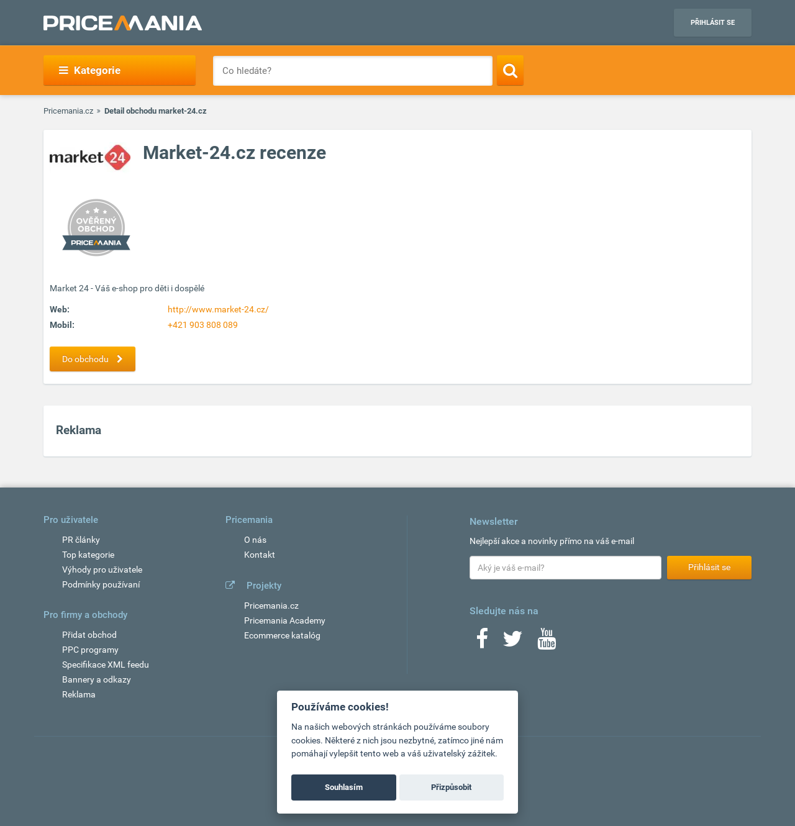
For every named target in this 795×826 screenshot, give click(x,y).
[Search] (510, 70)
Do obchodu (95, 359)
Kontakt (259, 555)
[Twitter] (512, 642)
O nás (255, 540)
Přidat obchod (89, 635)
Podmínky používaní (101, 584)
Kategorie (89, 70)
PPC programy (90, 650)
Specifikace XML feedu (105, 664)
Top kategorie (88, 555)
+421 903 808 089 (203, 325)
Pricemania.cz (68, 111)
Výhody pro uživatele (102, 569)
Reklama (79, 694)
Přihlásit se (713, 23)
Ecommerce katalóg (282, 635)
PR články (81, 540)
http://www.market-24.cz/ (218, 309)
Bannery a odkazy (96, 679)
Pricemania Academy (284, 620)
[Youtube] (546, 642)
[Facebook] (482, 642)
